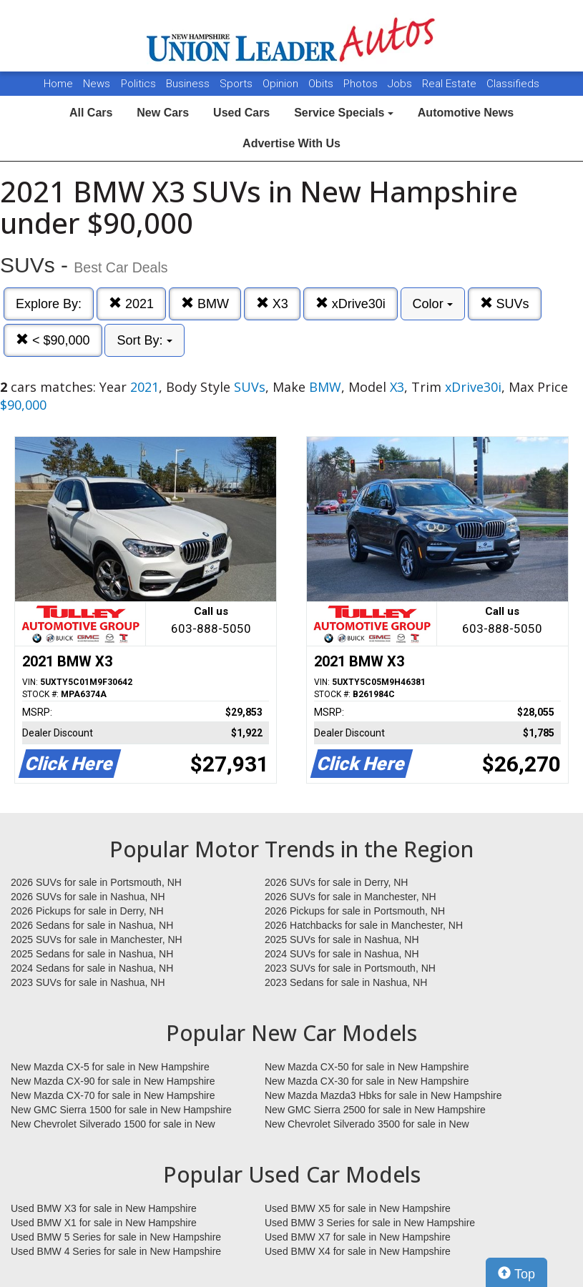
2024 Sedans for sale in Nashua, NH (92, 968)
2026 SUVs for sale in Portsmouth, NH (96, 882)
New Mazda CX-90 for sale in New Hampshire (113, 1081)
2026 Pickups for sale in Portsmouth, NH (355, 911)
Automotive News (466, 113)
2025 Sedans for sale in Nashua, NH (92, 954)
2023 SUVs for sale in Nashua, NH (88, 982)
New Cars (163, 113)
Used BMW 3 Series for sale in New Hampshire (370, 1222)
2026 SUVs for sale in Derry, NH (336, 882)
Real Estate (450, 83)
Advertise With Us (291, 143)
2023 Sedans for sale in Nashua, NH (346, 982)
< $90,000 (53, 339)
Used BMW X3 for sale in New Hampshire (104, 1208)
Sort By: (144, 340)
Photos (362, 83)
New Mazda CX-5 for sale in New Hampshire (110, 1066)
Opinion (282, 83)
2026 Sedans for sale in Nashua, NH (92, 925)
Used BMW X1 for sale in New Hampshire (104, 1222)
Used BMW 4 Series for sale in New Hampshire (116, 1251)
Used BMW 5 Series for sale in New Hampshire (116, 1237)
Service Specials (343, 113)
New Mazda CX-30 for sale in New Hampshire (367, 1081)
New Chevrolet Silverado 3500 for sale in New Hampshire (367, 1124)
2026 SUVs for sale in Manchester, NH (350, 896)
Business (189, 83)
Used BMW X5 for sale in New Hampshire (358, 1208)
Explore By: (49, 304)
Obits (322, 83)
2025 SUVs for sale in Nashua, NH (342, 939)
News (96, 83)
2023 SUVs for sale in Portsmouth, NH (350, 968)
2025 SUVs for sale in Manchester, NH (96, 939)
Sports (237, 83)
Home (58, 83)
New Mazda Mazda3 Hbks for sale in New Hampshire (383, 1095)
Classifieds (512, 83)
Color (433, 304)
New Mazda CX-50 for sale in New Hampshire (367, 1066)
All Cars (90, 113)
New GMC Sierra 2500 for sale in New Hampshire (375, 1109)
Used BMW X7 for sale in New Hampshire (358, 1237)
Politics (138, 83)
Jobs (401, 83)
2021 (131, 303)
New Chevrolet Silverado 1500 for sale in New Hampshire (113, 1124)
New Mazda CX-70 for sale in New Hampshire (113, 1095)
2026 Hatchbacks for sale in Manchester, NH (364, 925)
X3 (272, 303)
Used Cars (241, 113)
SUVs (504, 303)
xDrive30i (350, 303)
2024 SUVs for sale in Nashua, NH (342, 954)
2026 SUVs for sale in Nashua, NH (88, 896)
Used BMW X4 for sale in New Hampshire (358, 1251)
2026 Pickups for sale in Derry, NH (87, 911)
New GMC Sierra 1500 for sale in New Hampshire (121, 1109)
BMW (205, 303)
